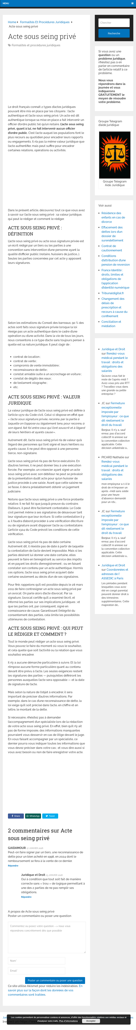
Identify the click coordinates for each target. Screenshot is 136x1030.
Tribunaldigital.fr (113, 293)
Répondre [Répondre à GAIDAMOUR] (13, 865)
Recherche (114, 33)
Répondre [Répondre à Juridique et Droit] (26, 897)
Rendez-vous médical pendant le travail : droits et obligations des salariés (115, 362)
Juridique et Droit (113, 349)
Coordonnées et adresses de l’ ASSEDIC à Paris (115, 574)
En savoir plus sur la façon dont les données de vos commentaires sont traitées (45, 990)
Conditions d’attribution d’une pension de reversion (116, 260)
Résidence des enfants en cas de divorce (113, 217)
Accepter (91, 1021)
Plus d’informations (68, 1021)
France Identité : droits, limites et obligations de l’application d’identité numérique (115, 279)
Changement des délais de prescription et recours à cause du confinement (115, 307)
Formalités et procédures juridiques (36, 45)
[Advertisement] (38, 76)
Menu (6, 3)
